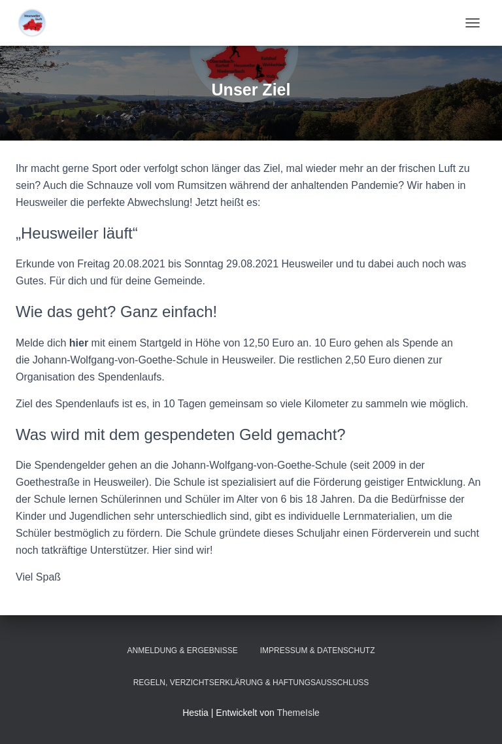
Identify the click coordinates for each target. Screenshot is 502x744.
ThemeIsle (297, 712)
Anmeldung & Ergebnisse (182, 650)
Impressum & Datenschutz (317, 650)
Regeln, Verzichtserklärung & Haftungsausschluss (251, 682)
